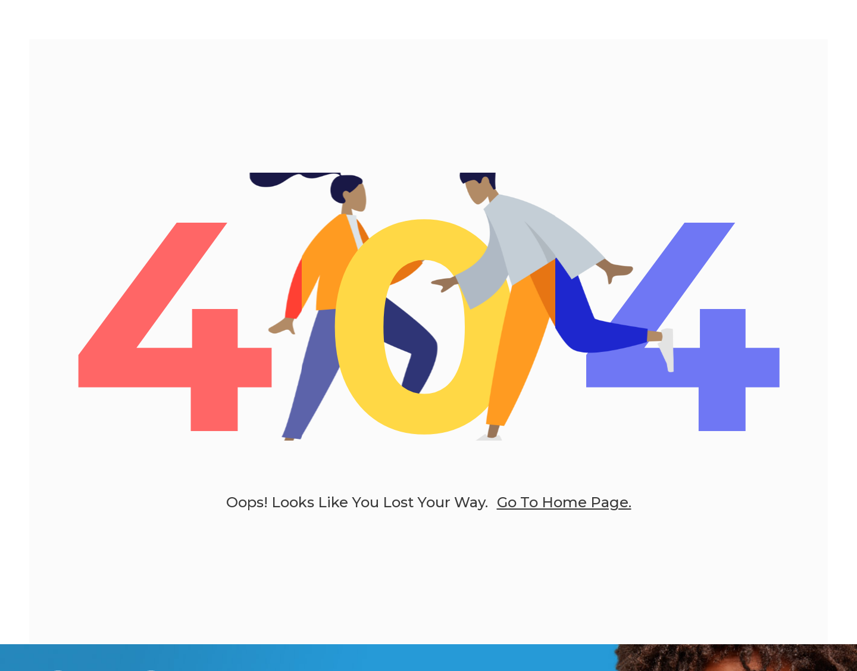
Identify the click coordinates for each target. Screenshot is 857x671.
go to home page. (564, 502)
